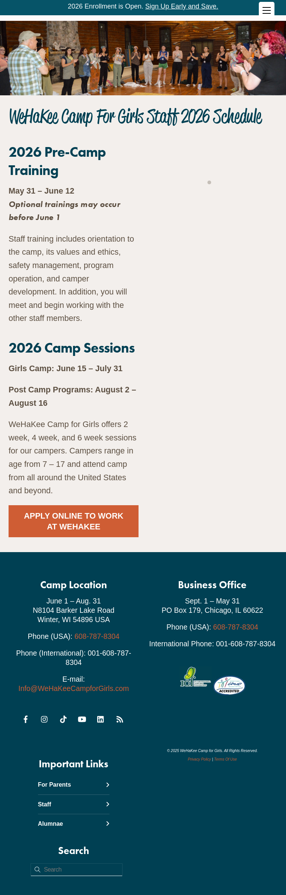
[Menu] (266, 10)
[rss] (119, 718)
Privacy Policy (199, 759)
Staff (73, 804)
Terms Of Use (225, 759)
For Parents (73, 784)
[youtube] (81, 718)
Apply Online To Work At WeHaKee (73, 521)
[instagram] (44, 718)
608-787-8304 (97, 636)
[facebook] (25, 718)
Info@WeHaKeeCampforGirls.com (73, 688)
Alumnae (73, 824)
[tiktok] (63, 718)
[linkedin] (100, 718)
